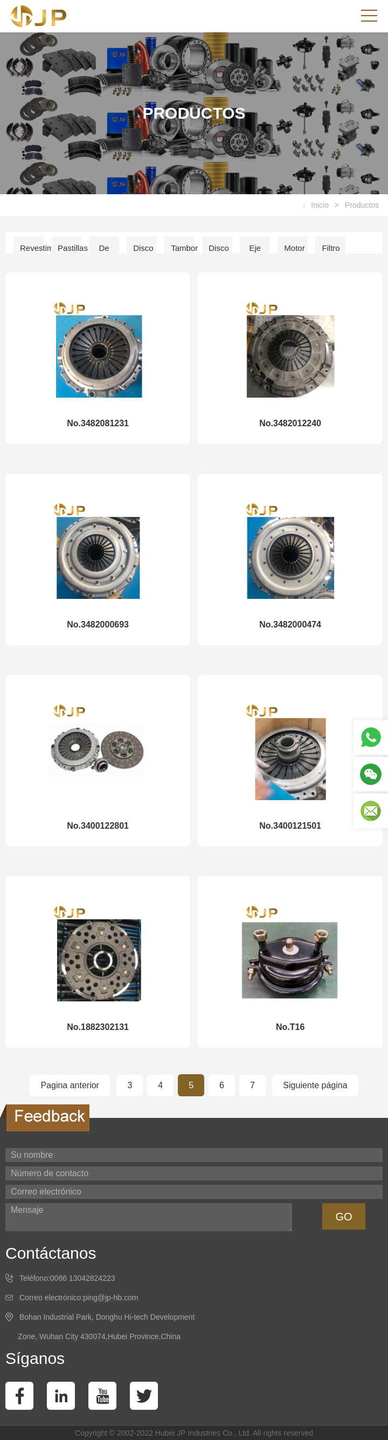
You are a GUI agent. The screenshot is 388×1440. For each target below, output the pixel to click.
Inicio (320, 205)
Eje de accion (257, 251)
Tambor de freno (183, 251)
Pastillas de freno (69, 251)
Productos (362, 205)
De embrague (107, 251)
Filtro (331, 247)
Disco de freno (143, 251)
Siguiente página (315, 1085)
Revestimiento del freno (32, 251)
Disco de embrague (220, 251)
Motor (294, 247)
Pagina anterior (69, 1085)
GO (343, 1217)
